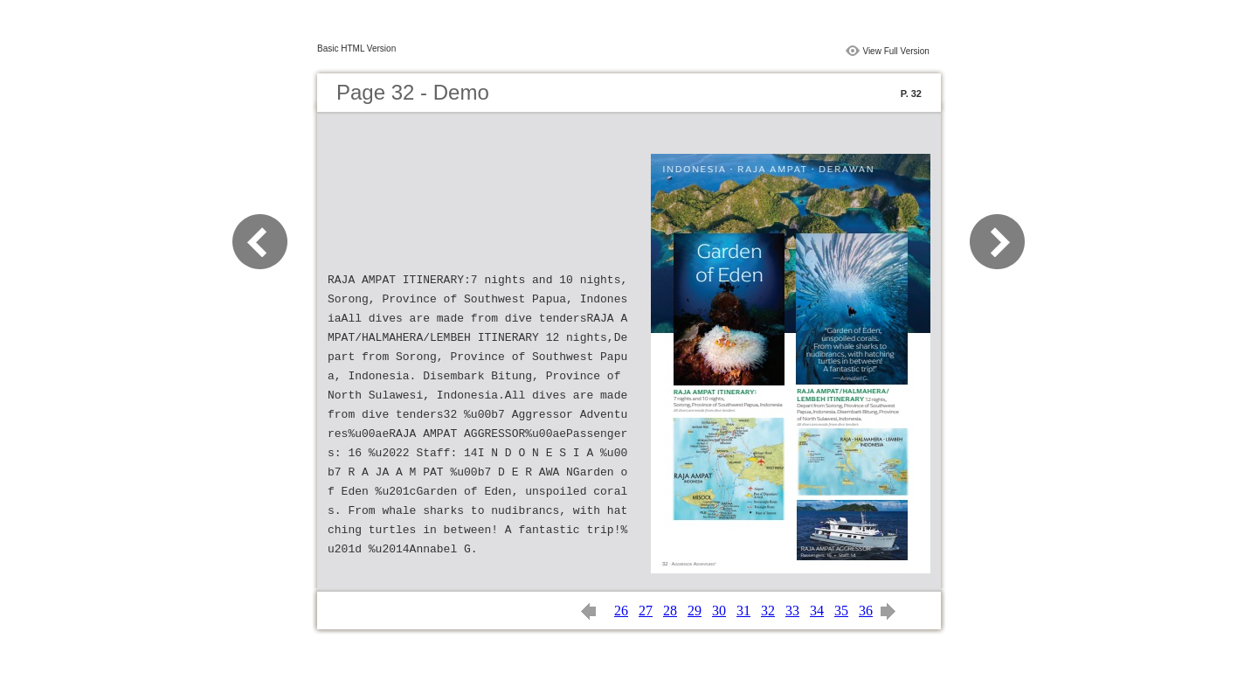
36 (866, 610)
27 (646, 610)
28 (670, 610)
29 (695, 610)
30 (719, 610)
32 (768, 610)
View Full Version (896, 51)
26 (621, 610)
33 (792, 610)
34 (817, 610)
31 (743, 610)
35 (841, 610)
